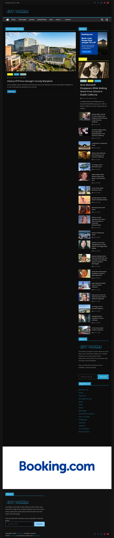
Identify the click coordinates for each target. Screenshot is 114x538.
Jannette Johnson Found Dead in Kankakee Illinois (99, 199)
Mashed (81, 408)
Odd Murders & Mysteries (86, 414)
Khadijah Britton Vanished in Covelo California (97, 318)
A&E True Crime (83, 390)
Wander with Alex (84, 432)
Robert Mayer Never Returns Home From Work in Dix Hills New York (98, 177)
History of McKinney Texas (98, 234)
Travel (13, 19)
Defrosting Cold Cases (85, 399)
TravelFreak (82, 423)
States (58, 19)
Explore (81, 402)
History (31, 19)
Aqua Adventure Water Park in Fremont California (99, 285)
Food (51, 19)
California (83, 81)
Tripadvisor (82, 426)
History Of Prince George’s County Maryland (29, 81)
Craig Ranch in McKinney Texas (99, 144)
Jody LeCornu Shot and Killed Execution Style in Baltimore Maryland (99, 297)
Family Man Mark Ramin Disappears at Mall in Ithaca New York (99, 273)
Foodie (81, 405)
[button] (61, 19)
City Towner (23, 77)
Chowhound (82, 396)
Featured (10, 74)
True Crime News (84, 429)
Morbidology (82, 411)
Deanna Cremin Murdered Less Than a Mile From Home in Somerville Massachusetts (98, 221)
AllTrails (81, 393)
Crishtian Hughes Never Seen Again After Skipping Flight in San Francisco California (99, 132)
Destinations (41, 19)
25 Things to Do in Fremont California (97, 307)
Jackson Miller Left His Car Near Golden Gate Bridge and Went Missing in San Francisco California (99, 118)
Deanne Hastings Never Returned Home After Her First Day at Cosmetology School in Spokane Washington (99, 260)
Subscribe (103, 377)
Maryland (23, 74)
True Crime (22, 19)
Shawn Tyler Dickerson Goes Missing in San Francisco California (99, 155)
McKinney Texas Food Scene (98, 208)
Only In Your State (84, 417)
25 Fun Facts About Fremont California (97, 329)
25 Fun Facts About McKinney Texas (97, 189)
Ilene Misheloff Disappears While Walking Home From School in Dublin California (93, 89)
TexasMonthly (83, 420)
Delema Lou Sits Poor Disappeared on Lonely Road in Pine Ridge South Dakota (99, 245)
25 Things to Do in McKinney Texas (97, 166)
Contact (68, 19)
